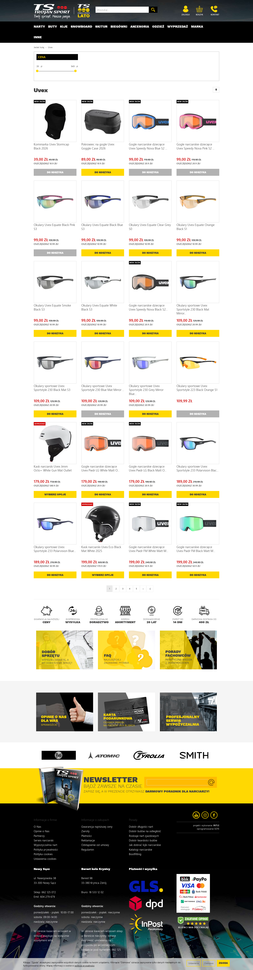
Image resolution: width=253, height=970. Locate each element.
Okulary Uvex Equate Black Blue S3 (102, 227)
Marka (197, 27)
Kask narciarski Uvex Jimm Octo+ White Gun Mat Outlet (53, 468)
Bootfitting (135, 851)
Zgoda (223, 963)
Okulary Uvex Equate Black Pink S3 (54, 227)
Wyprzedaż (177, 27)
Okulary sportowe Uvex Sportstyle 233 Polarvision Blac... (197, 468)
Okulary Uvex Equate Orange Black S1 (196, 227)
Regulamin (87, 846)
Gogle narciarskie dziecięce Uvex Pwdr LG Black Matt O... (147, 468)
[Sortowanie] (216, 89)
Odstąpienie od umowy (95, 842)
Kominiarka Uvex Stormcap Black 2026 (51, 146)
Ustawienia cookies (45, 855)
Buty (52, 27)
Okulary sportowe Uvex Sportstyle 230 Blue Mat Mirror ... (102, 388)
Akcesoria (139, 27)
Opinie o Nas (41, 828)
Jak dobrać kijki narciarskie (145, 842)
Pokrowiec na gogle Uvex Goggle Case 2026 (97, 146)
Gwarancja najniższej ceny (96, 823)
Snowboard (81, 27)
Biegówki (119, 27)
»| (150, 588)
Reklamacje (88, 837)
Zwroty (85, 828)
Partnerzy (39, 832)
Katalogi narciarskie (140, 846)
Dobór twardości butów (143, 837)
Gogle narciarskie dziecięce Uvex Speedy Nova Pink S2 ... (195, 146)
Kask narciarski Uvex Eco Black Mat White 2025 (101, 549)
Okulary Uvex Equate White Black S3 (99, 307)
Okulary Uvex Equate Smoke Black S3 (52, 307)
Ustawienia (193, 963)
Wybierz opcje (55, 494)
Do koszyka (103, 172)
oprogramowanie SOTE (208, 828)
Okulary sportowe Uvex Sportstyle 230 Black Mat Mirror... (193, 309)
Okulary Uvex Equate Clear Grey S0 (150, 227)
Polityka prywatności (46, 846)
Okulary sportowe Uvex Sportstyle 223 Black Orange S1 (197, 388)
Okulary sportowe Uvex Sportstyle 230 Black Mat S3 (52, 388)
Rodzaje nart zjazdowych (144, 832)
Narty (39, 27)
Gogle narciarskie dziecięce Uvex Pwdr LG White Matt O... (100, 468)
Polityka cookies (43, 851)
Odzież (158, 27)
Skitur (101, 27)
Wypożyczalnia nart (45, 842)
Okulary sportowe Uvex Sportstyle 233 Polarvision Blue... (55, 549)
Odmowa (208, 963)
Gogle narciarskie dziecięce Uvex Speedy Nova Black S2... (148, 307)
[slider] (37, 71)
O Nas (37, 823)
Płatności (86, 832)
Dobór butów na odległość (145, 828)
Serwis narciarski (44, 837)
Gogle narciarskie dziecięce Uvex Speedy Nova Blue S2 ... (148, 146)
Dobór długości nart (141, 823)
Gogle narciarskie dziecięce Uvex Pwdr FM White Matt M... (148, 549)
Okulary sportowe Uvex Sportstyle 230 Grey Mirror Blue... (146, 390)
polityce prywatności (84, 965)
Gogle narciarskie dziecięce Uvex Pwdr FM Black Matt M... (196, 549)
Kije (64, 27)
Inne (38, 37)
